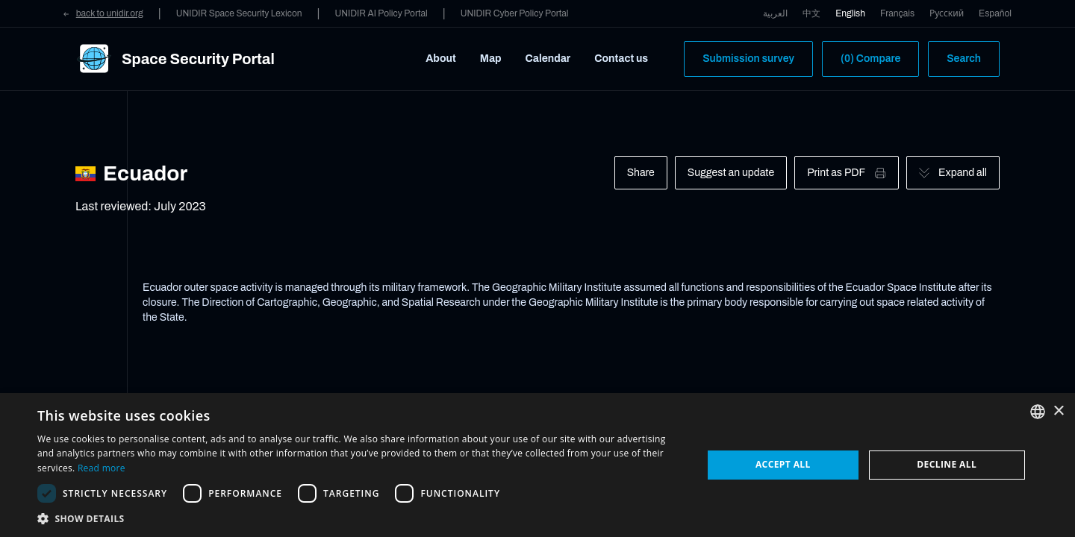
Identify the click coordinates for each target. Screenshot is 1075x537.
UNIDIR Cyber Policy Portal (515, 13)
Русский (946, 13)
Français (897, 13)
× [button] (1058, 411)
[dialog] (537, 465)
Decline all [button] (946, 464)
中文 (811, 13)
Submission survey (748, 58)
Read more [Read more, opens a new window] (101, 468)
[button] (360, 518)
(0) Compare (870, 58)
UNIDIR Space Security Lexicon (239, 13)
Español (995, 13)
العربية (775, 13)
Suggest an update (731, 172)
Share (641, 172)
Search (964, 58)
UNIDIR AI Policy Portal (380, 13)
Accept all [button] (783, 464)
